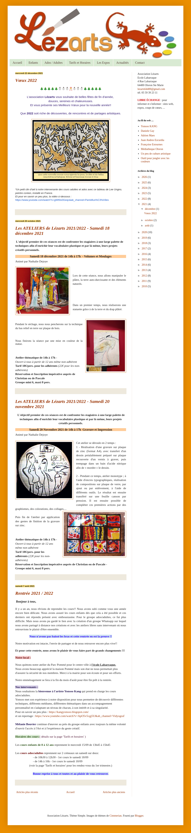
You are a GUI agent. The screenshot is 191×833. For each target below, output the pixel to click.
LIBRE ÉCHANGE (149, 100)
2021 (145, 204)
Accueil (17, 62)
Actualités (122, 62)
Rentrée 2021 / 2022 (34, 593)
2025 (145, 182)
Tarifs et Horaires (80, 62)
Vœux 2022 (26, 80)
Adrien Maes (148, 135)
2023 (145, 193)
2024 (145, 187)
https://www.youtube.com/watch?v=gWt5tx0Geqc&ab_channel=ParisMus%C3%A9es (62, 199)
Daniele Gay (147, 130)
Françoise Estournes (152, 144)
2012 (145, 275)
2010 (145, 286)
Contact (140, 62)
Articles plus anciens (114, 792)
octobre (149, 220)
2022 (145, 198)
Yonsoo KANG (149, 126)
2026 (145, 177)
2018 (145, 243)
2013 (145, 270)
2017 (145, 248)
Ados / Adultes (54, 62)
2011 (145, 281)
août (147, 225)
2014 (145, 264)
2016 (145, 254)
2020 (145, 232)
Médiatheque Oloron (152, 149)
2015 (145, 259)
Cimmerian (116, 815)
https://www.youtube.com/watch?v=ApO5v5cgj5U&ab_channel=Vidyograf (79, 715)
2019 (145, 237)
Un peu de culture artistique (156, 153)
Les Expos (103, 62)
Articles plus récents (27, 792)
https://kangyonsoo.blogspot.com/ (69, 711)
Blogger (139, 815)
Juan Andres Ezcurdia (152, 140)
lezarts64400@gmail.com (151, 89)
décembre (150, 208)
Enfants (33, 62)
